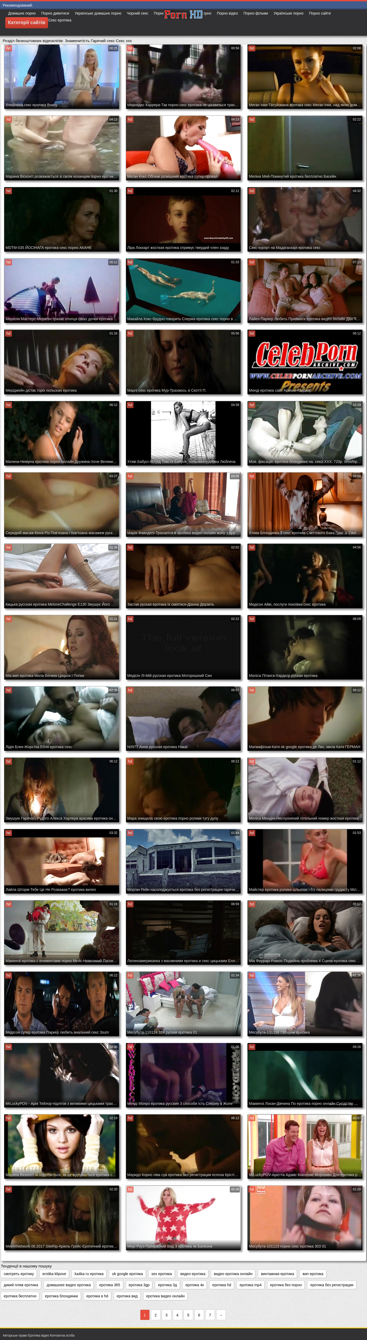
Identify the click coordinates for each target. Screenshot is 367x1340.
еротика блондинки (61, 1296)
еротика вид (127, 1296)
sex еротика (162, 1274)
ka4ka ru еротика (89, 1274)
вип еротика (313, 1274)
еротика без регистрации (331, 1285)
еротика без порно (286, 1285)
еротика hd (221, 1285)
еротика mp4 (251, 1285)
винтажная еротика (277, 1274)
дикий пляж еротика (21, 1285)
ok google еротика (127, 1274)
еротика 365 (109, 1285)
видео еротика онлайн (233, 1274)
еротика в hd (97, 1296)
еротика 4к (194, 1285)
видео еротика (192, 1274)
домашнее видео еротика (69, 1285)
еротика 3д (167, 1285)
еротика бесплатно (20, 1296)
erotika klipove (54, 1274)
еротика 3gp (139, 1285)
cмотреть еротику (19, 1274)
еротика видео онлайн (165, 1296)
